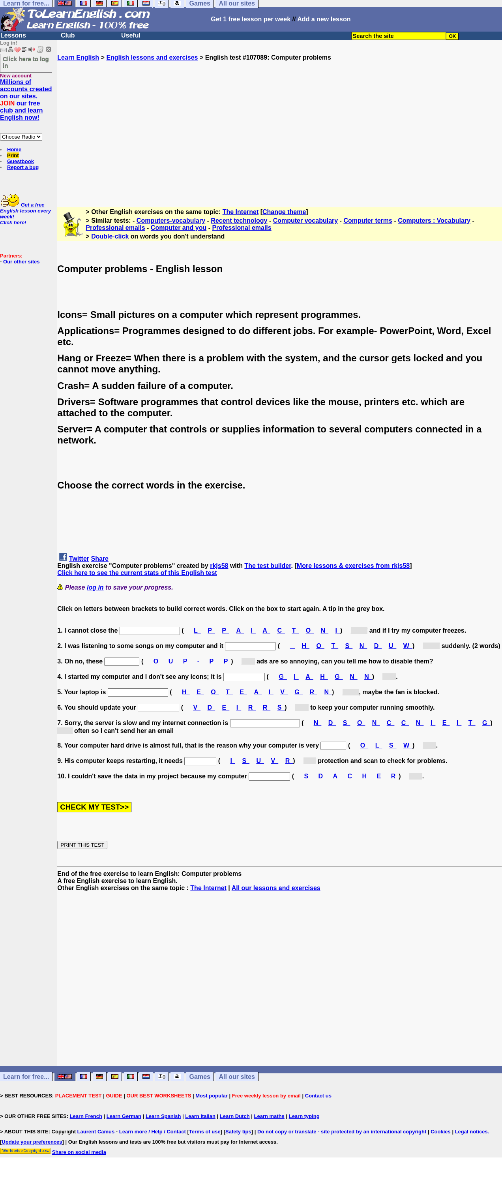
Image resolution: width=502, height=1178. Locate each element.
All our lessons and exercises (276, 888)
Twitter (79, 558)
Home (14, 149)
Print (13, 155)
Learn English (78, 57)
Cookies (441, 1132)
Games (199, 1076)
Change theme (284, 212)
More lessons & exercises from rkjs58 (353, 565)
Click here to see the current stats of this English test (137, 572)
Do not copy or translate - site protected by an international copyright (341, 1132)
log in (95, 587)
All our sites (237, 1076)
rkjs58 (219, 565)
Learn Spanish (163, 1116)
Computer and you (178, 227)
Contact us (318, 1096)
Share (100, 558)
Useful (130, 35)
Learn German (124, 1116)
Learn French (86, 1116)
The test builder (267, 565)
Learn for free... (26, 1076)
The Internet (241, 212)
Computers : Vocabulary (434, 220)
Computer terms (367, 220)
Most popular (211, 1096)
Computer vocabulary (305, 220)
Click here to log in (26, 62)
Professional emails (115, 227)
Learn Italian (200, 1116)
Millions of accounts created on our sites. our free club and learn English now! (26, 100)
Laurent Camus (96, 1132)
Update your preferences (32, 1142)
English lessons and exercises (152, 57)
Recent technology (239, 220)
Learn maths (269, 1116)
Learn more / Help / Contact (152, 1132)
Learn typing (304, 1116)
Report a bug (23, 167)
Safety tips (238, 1132)
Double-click (110, 236)
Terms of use (205, 1132)
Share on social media (79, 1152)
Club (68, 35)
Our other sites (21, 262)
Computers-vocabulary (171, 220)
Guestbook (20, 161)
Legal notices (471, 1132)
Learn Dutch (235, 1116)
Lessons (13, 35)
